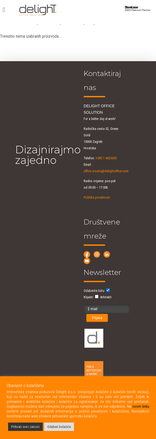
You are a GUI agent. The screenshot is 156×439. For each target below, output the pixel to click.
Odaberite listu (94, 291)
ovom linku (140, 406)
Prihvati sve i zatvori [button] (25, 427)
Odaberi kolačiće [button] (59, 427)
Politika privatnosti (97, 197)
